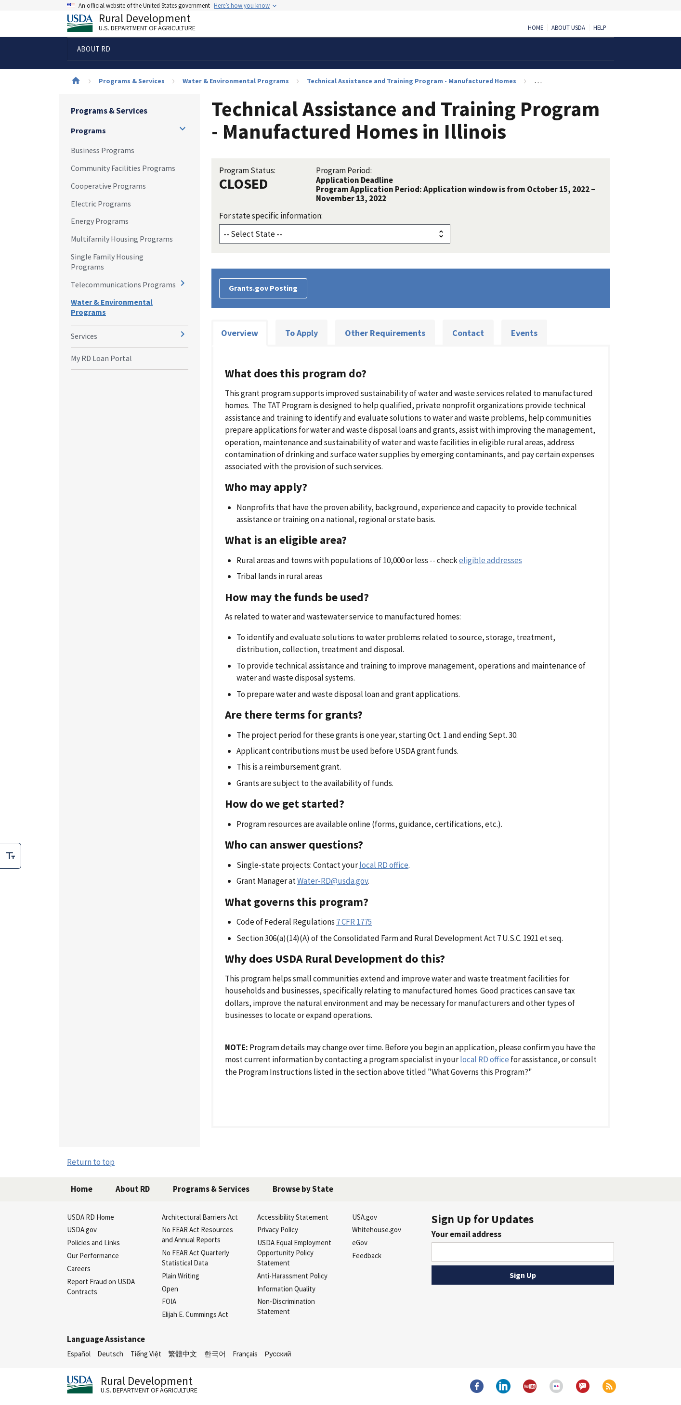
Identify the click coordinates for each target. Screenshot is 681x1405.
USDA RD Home (90, 1217)
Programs (88, 130)
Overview (239, 332)
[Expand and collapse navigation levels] (182, 128)
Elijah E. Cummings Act (195, 1314)
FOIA (169, 1301)
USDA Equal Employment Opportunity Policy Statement (294, 1252)
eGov (359, 1242)
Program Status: (247, 170)
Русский (277, 1353)
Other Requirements (385, 332)
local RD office (383, 865)
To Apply (301, 332)
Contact (468, 332)
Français (245, 1353)
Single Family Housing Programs (107, 261)
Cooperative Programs (108, 186)
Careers (79, 1268)
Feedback (366, 1255)
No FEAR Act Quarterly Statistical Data (195, 1257)
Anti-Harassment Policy (292, 1275)
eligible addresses (490, 560)
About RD (133, 1189)
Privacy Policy (277, 1229)
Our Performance (93, 1255)
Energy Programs (100, 221)
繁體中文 (182, 1353)
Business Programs (102, 150)
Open (170, 1288)
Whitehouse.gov (376, 1229)
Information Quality (286, 1288)
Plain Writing (180, 1275)
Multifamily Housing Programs (122, 239)
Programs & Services (132, 81)
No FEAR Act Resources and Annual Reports (197, 1234)
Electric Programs (101, 203)
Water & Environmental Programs (236, 81)
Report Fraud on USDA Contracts (101, 1286)
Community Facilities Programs (123, 168)
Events (524, 332)
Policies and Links (93, 1242)
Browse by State (303, 1189)
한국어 (215, 1353)
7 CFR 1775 (354, 921)
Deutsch (110, 1353)
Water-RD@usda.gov (332, 881)
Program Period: (344, 170)
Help (599, 28)
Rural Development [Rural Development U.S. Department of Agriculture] (139, 24)
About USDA (568, 28)
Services (84, 336)
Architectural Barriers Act (200, 1217)
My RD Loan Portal (101, 358)
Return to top (91, 1162)
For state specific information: (271, 215)
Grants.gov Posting (263, 288)
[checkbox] (10, 856)
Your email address (466, 1234)
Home (535, 28)
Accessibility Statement (292, 1217)
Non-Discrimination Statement (286, 1306)
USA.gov (364, 1217)
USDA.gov (82, 1229)
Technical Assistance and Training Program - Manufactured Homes (411, 81)
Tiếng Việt (146, 1353)
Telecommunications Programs (123, 284)
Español (79, 1353)
